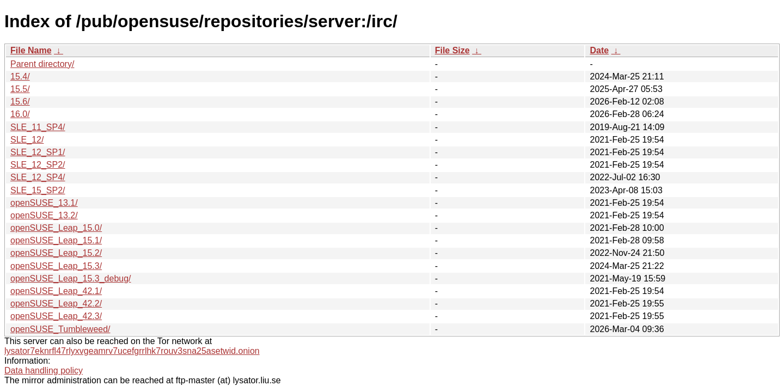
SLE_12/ (27, 139)
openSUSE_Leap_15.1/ (56, 240)
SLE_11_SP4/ (37, 127)
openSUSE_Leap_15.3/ (56, 266)
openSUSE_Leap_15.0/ (56, 227)
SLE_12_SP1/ (37, 152)
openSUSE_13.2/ (44, 215)
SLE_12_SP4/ (37, 177)
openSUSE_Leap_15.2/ (56, 253)
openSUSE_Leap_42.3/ (56, 316)
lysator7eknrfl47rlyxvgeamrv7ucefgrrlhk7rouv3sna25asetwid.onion (132, 351)
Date (599, 50)
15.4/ (20, 76)
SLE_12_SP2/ (37, 164)
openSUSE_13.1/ (44, 202)
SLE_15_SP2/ (37, 190)
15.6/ (20, 101)
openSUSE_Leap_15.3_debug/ (70, 278)
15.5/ (20, 89)
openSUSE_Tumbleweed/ (60, 329)
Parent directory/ (42, 64)
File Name (31, 50)
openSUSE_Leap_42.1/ (56, 291)
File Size (452, 50)
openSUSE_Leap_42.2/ (56, 303)
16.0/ (20, 114)
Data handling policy (43, 370)
